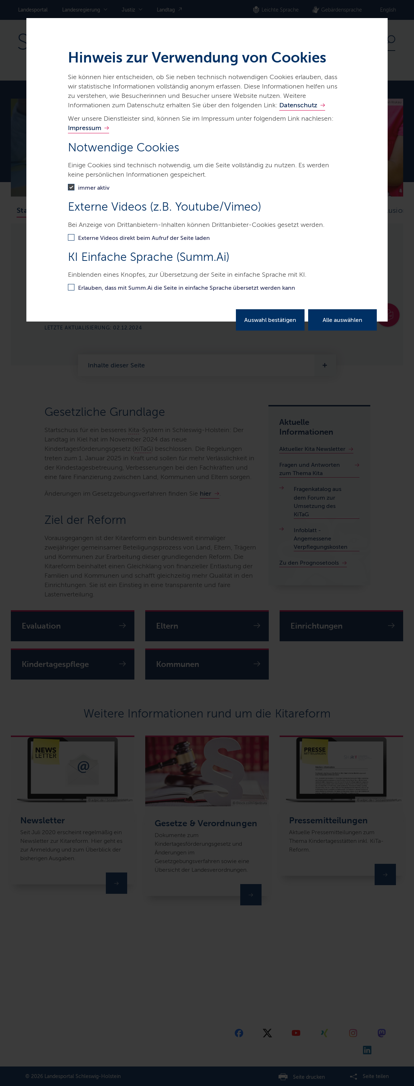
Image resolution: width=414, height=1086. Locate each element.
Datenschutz (298, 105)
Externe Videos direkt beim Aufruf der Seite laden (144, 237)
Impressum (84, 128)
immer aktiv (93, 187)
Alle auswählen (342, 319)
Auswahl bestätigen (270, 319)
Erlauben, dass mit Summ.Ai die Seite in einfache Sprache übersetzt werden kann (186, 287)
